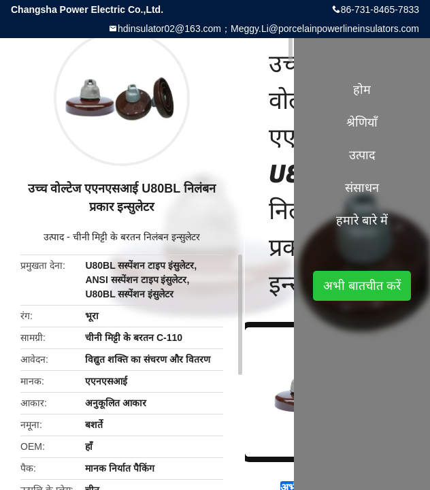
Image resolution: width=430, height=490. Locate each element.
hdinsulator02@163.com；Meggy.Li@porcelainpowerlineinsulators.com (268, 28)
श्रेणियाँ (362, 122)
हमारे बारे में (362, 220)
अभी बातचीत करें (362, 286)
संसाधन (362, 188)
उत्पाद (54, 236)
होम (362, 90)
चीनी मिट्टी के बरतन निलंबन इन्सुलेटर (136, 236)
